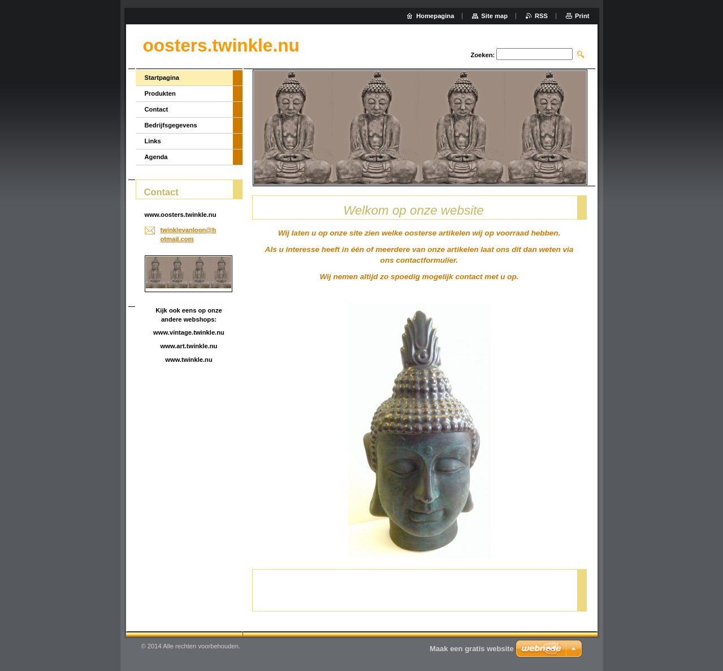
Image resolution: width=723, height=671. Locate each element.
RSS (541, 15)
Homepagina (435, 15)
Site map (494, 15)
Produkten (160, 93)
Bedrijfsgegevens (171, 125)
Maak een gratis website (472, 648)
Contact (156, 109)
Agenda (156, 156)
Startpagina (162, 77)
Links (153, 141)
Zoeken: (482, 55)
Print (582, 15)
